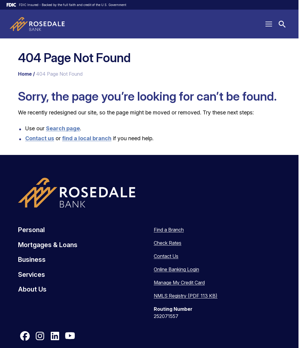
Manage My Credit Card (179, 283)
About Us (32, 289)
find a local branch (86, 138)
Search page (63, 128)
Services (31, 274)
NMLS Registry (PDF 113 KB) (185, 296)
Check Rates (167, 243)
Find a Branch (169, 230)
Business (32, 259)
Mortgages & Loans (47, 245)
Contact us (39, 138)
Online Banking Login (176, 269)
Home (25, 74)
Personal (31, 230)
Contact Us (166, 256)
